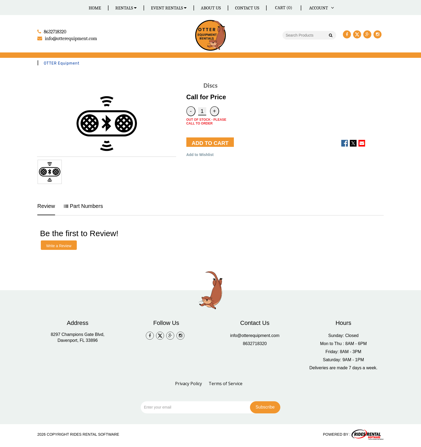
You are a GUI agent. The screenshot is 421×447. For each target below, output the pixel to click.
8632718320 (255, 343)
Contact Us (247, 7)
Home (95, 7)
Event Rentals (169, 7)
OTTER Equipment (61, 63)
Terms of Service (225, 383)
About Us (211, 7)
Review (46, 206)
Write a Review (58, 245)
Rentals (126, 7)
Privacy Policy (188, 383)
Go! (330, 35)
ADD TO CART (210, 143)
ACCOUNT (320, 7)
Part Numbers (83, 206)
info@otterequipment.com (254, 335)
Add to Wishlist (200, 154)
